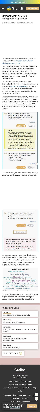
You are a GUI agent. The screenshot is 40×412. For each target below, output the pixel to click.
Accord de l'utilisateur (20, 398)
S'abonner (32, 395)
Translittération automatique (20, 384)
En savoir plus (15, 408)
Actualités (27, 388)
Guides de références (12, 388)
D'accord (32, 406)
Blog (34, 388)
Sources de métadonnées (20, 402)
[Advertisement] (20, 40)
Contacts (7, 395)
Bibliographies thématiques (20, 381)
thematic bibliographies (18, 86)
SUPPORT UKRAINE (19, 2)
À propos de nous (20, 395)
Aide (20, 391)
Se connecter (32, 8)
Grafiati (12, 22)
